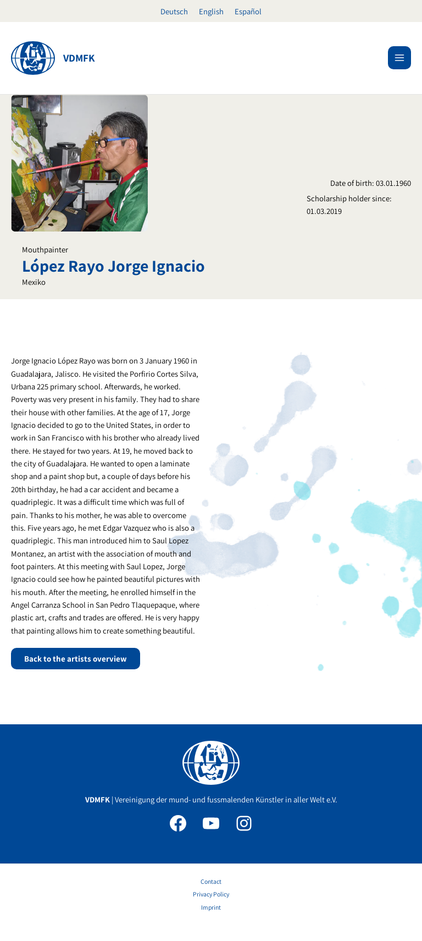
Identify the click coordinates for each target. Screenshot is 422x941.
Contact (211, 881)
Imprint (211, 907)
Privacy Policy (211, 894)
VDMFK (79, 57)
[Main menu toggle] (399, 57)
